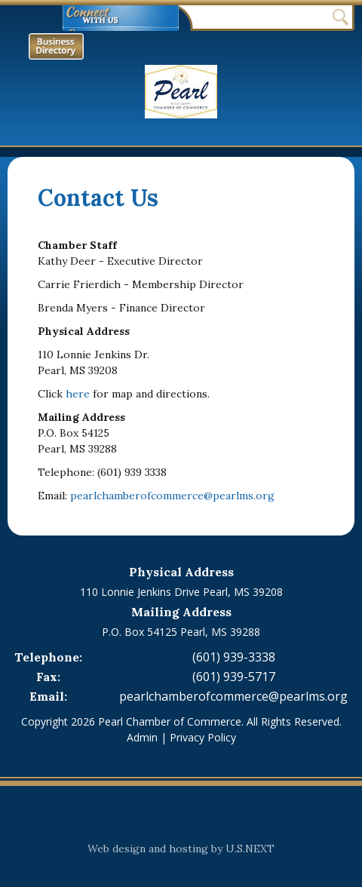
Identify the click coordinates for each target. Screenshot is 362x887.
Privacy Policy (203, 737)
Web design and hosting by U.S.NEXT (181, 848)
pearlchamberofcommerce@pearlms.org (172, 495)
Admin (142, 737)
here (78, 394)
